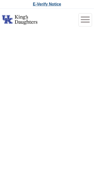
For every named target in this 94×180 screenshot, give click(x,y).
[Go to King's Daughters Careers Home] (19, 20)
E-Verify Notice (47, 4)
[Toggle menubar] (85, 19)
